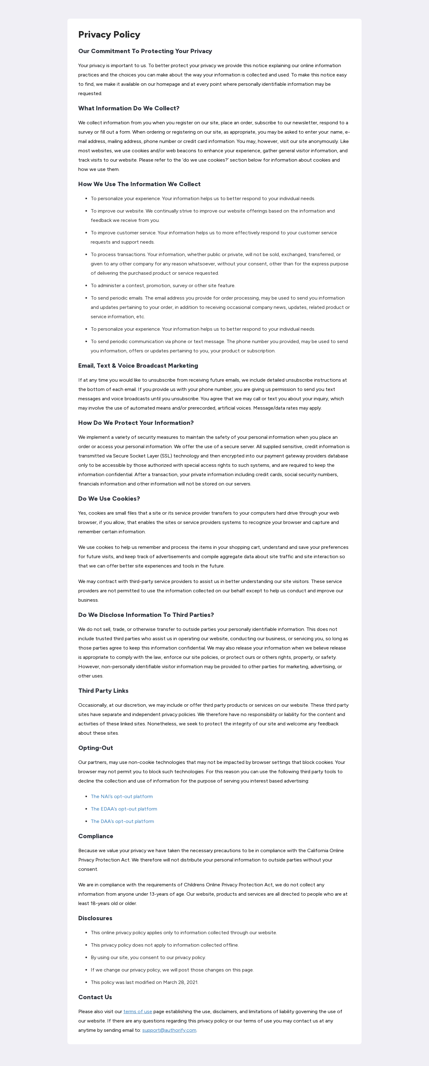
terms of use (137, 1011)
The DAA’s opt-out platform (122, 821)
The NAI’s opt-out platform (122, 796)
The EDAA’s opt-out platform (124, 809)
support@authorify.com (169, 1030)
